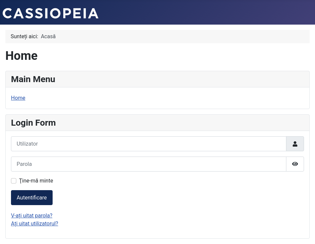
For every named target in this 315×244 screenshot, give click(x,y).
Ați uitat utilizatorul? (34, 223)
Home (18, 98)
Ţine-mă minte (36, 181)
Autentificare (32, 197)
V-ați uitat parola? (31, 215)
